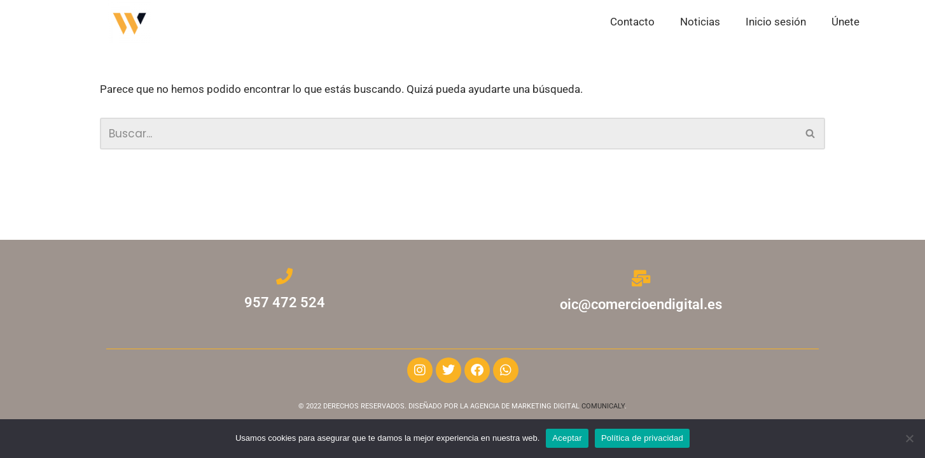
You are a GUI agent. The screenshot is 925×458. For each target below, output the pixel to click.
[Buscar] (448, 134)
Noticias (700, 21)
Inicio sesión (776, 21)
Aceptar (567, 438)
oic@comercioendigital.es (641, 304)
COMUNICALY (603, 406)
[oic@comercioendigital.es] (640, 278)
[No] (909, 438)
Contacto (632, 21)
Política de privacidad (642, 438)
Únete (845, 21)
